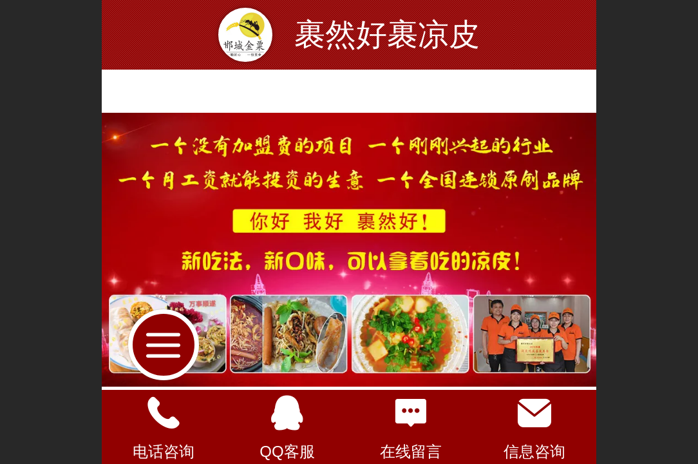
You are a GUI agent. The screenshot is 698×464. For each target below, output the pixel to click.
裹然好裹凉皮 (387, 34)
